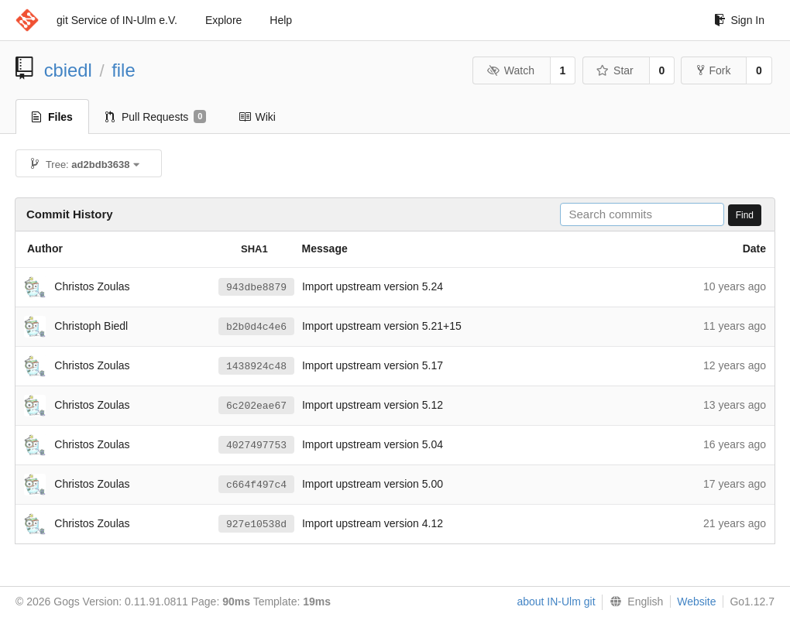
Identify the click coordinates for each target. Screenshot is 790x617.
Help (281, 20)
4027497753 (256, 445)
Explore (223, 20)
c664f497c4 (256, 485)
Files (52, 117)
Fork (713, 70)
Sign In (739, 20)
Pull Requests (156, 117)
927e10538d (256, 524)
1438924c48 (256, 366)
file (123, 70)
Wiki (257, 117)
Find (745, 215)
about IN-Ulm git (556, 601)
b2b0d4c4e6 (256, 327)
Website (696, 601)
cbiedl (68, 70)
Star (615, 70)
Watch (510, 70)
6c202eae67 (256, 406)
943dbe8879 (256, 287)
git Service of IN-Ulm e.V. (117, 20)
